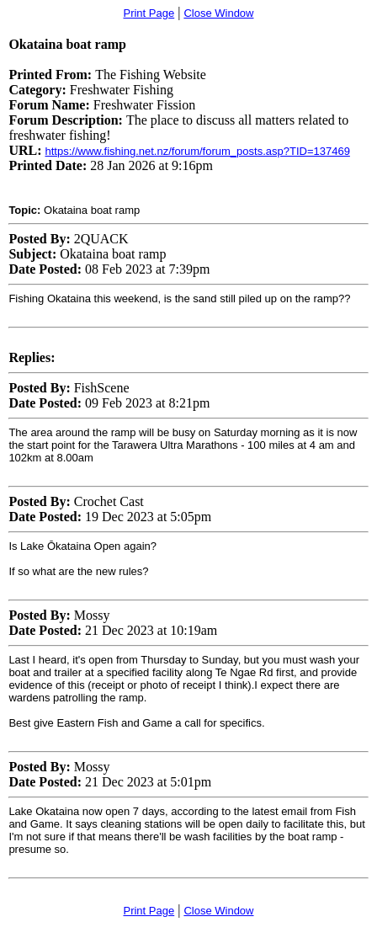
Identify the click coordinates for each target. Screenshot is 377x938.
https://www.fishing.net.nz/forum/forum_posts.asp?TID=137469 (197, 151)
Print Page (148, 13)
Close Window (218, 13)
